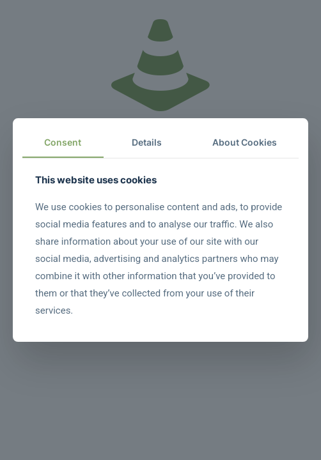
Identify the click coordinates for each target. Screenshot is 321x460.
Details (147, 142)
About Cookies (244, 142)
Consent (62, 142)
